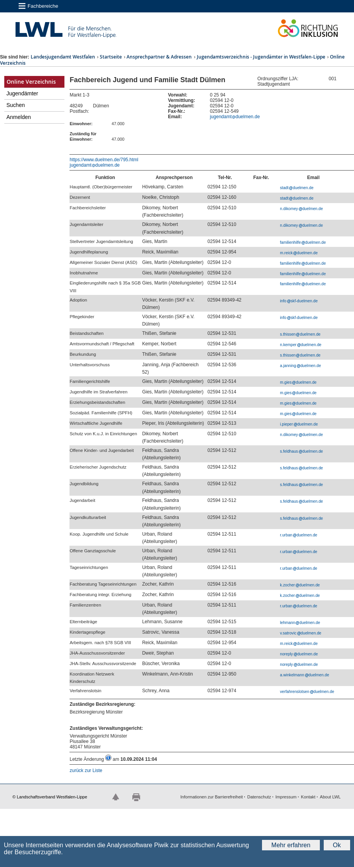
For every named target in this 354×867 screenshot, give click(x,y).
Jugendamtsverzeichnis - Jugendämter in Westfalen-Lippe (261, 56)
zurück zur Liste (85, 770)
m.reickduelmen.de (299, 253)
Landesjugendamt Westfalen (63, 56)
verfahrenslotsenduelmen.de (307, 691)
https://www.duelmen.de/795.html (103, 159)
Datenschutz (259, 797)
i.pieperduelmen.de (299, 424)
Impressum (286, 797)
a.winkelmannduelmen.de (304, 675)
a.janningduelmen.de (300, 366)
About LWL (330, 797)
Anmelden (19, 117)
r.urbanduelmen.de (298, 535)
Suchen (16, 105)
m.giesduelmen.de (298, 382)
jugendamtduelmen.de (235, 116)
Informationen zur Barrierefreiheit (211, 797)
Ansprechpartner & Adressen (159, 56)
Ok (337, 845)
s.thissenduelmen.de (300, 334)
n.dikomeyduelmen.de (301, 209)
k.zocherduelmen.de (300, 585)
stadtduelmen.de (296, 188)
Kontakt (308, 797)
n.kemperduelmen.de (300, 345)
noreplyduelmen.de (299, 654)
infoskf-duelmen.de (299, 301)
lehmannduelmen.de (300, 623)
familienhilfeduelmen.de (303, 242)
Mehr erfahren (291, 845)
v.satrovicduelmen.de (300, 633)
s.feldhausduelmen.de (301, 451)
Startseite (111, 56)
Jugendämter (22, 93)
